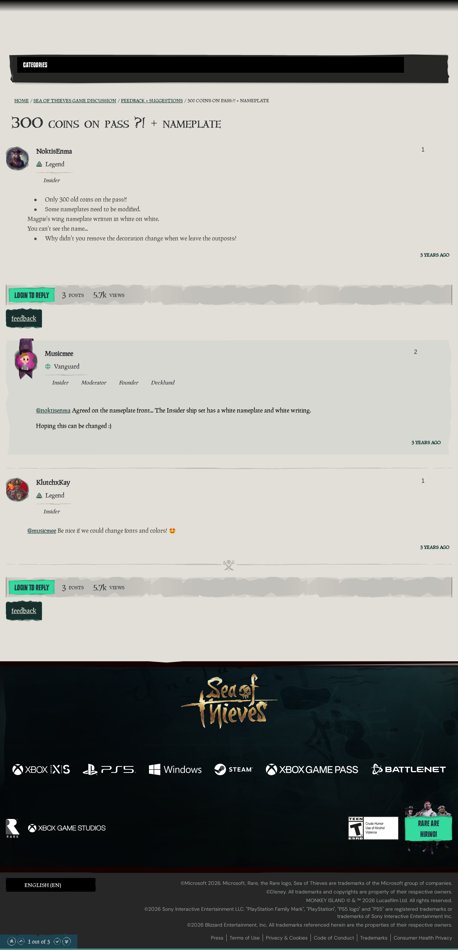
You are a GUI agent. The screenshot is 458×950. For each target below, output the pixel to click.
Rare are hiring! (428, 829)
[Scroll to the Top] (11, 941)
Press (217, 938)
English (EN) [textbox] (42, 885)
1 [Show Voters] (423, 150)
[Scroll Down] (57, 941)
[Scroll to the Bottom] (66, 941)
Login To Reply (31, 295)
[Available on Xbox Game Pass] (312, 770)
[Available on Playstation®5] (109, 770)
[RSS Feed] (10, 100)
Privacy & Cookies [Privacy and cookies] (287, 938)
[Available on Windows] (175, 770)
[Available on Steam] (234, 770)
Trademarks (373, 938)
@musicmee (41, 531)
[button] (210, 65)
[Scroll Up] (20, 941)
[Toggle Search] (34, 77)
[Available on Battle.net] (408, 770)
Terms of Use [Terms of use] (245, 938)
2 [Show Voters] (415, 352)
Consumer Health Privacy (423, 938)
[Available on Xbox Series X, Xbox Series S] (41, 770)
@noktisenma (53, 410)
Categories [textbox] (35, 65)
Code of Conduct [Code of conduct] (334, 938)
